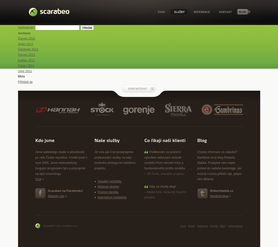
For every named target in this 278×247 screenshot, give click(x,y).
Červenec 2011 (28, 49)
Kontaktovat (139, 88)
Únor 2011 (25, 71)
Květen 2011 (26, 60)
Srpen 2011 (26, 44)
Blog (244, 12)
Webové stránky (108, 186)
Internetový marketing (112, 197)
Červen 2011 (26, 55)
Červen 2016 (26, 38)
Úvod (161, 12)
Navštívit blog (219, 196)
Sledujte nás (56, 196)
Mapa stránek (235, 225)
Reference (202, 12)
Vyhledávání (26, 28)
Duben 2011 (26, 65)
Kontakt (225, 12)
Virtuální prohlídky (110, 181)
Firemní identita (108, 192)
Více (38, 179)
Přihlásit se (25, 82)
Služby (179, 12)
